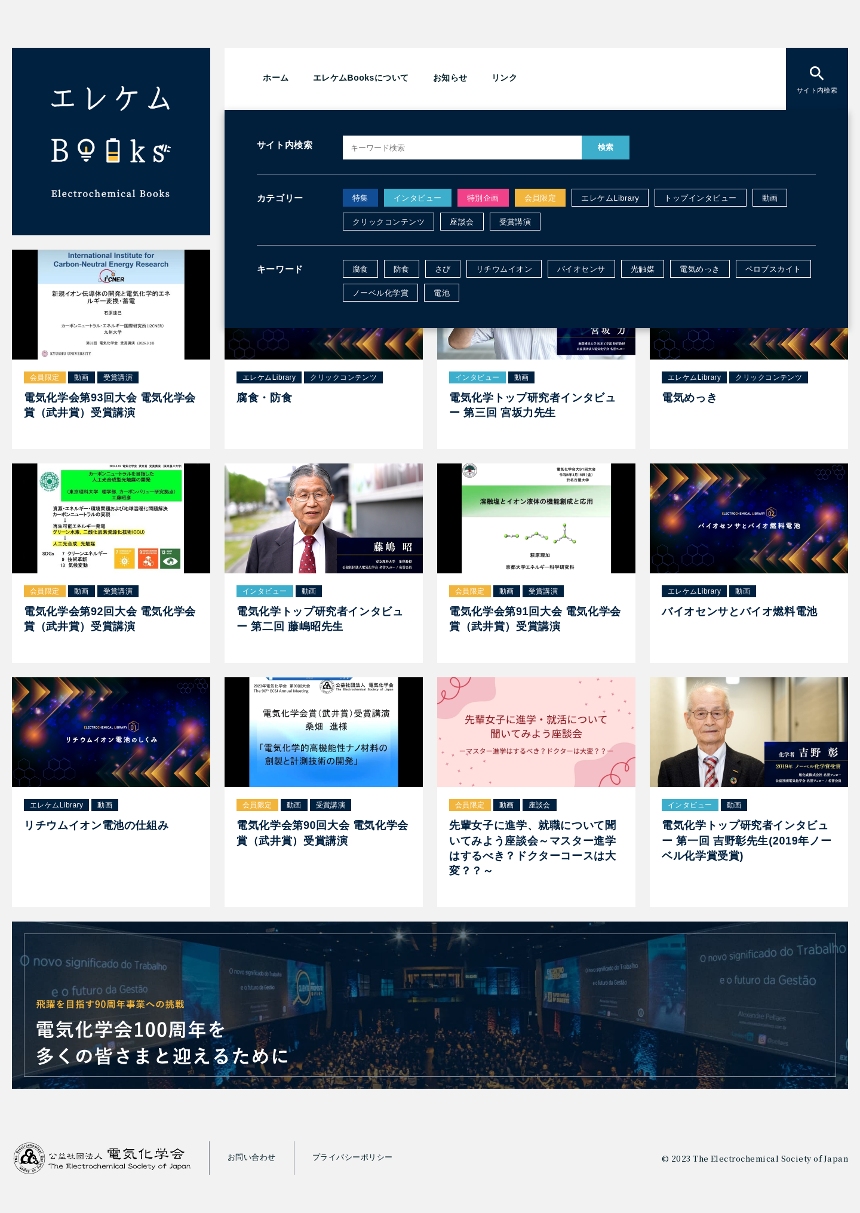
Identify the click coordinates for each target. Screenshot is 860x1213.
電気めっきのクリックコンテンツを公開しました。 (535, 205)
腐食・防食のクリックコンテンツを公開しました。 (535, 154)
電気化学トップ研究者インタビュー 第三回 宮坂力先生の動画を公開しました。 (589, 180)
